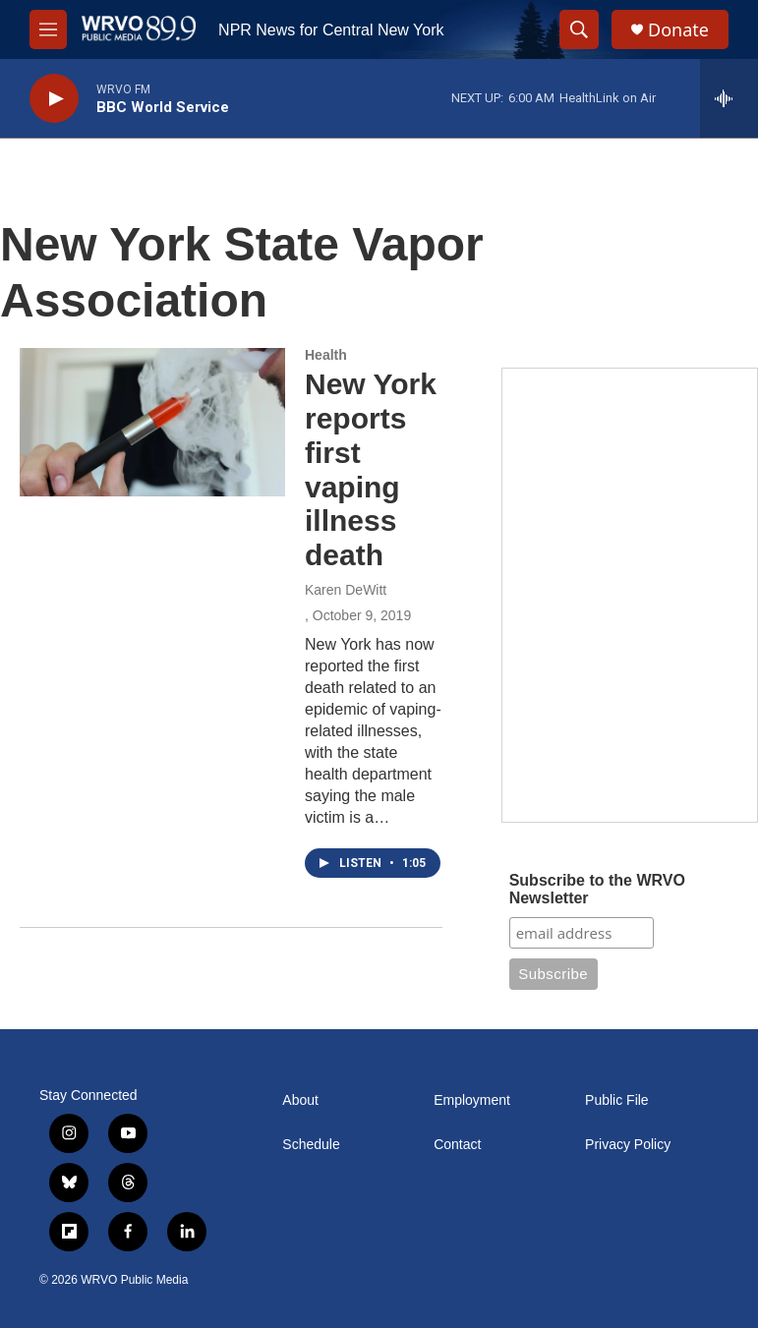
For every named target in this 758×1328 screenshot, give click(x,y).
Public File (617, 1100)
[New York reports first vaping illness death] (152, 421)
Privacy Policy (628, 1144)
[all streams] (729, 98)
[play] (54, 98)
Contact (457, 1144)
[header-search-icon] (579, 29)
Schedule (310, 1144)
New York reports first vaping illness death (371, 469)
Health (326, 355)
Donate (678, 30)
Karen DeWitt (345, 590)
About (300, 1100)
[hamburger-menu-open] (48, 29)
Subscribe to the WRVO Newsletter (597, 889)
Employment (472, 1100)
